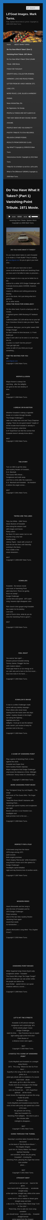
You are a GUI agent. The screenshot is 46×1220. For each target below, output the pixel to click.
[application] (23, 216)
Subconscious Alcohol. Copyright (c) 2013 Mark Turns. (22, 159)
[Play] (9, 216)
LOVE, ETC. (11, 88)
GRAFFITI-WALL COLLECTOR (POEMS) (20, 74)
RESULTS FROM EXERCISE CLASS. (19, 142)
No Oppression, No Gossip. (16, 108)
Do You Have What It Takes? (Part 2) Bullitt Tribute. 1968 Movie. (21, 61)
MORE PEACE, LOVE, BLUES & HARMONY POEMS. (21, 96)
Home (9, 44)
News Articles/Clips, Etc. (15, 103)
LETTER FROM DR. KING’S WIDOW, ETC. (21, 84)
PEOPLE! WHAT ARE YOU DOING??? (19, 128)
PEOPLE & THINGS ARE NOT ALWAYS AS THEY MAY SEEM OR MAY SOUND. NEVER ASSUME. (21, 118)
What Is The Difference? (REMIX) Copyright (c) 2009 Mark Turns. (22, 174)
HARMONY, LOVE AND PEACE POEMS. (20, 79)
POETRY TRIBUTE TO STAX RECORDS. (20, 133)
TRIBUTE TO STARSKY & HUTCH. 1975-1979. (22, 167)
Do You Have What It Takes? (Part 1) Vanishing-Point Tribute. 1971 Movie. (19, 52)
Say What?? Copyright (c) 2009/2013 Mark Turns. (21, 149)
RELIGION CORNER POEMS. (17, 137)
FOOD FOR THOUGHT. (14, 69)
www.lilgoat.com (13, 260)
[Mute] (29, 216)
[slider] (19, 216)
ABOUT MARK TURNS (21, 44)
